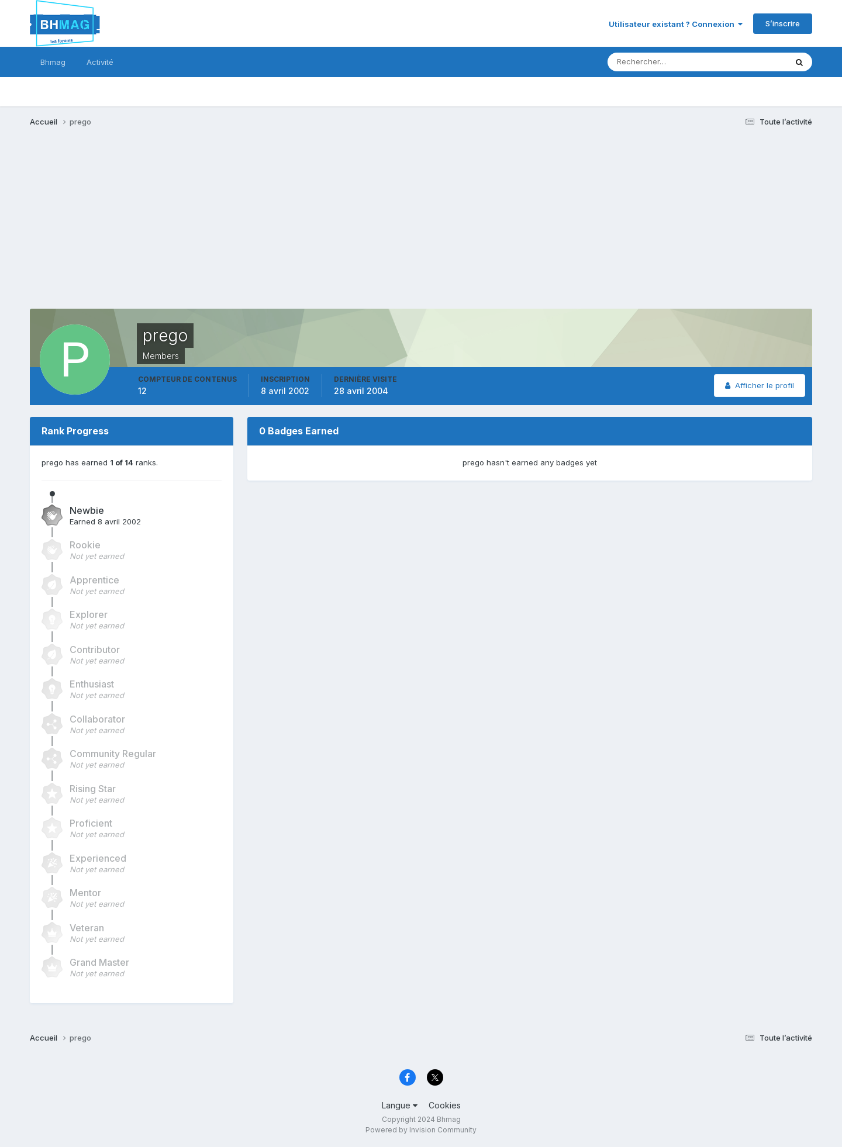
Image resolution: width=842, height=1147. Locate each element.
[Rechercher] (649, 62)
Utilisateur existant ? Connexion (676, 24)
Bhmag (52, 62)
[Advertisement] (242, 227)
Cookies (445, 1105)
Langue (399, 1105)
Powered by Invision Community (421, 1129)
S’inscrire (782, 23)
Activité (100, 62)
